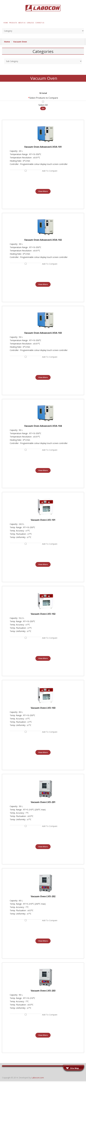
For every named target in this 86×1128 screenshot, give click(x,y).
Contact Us (39, 22)
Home (5, 22)
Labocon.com (38, 1077)
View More (43, 191)
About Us (21, 22)
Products (13, 22)
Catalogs (30, 22)
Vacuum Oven (20, 41)
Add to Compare (49, 171)
